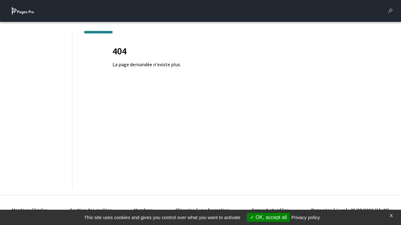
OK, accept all (268, 217)
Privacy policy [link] (305, 217)
